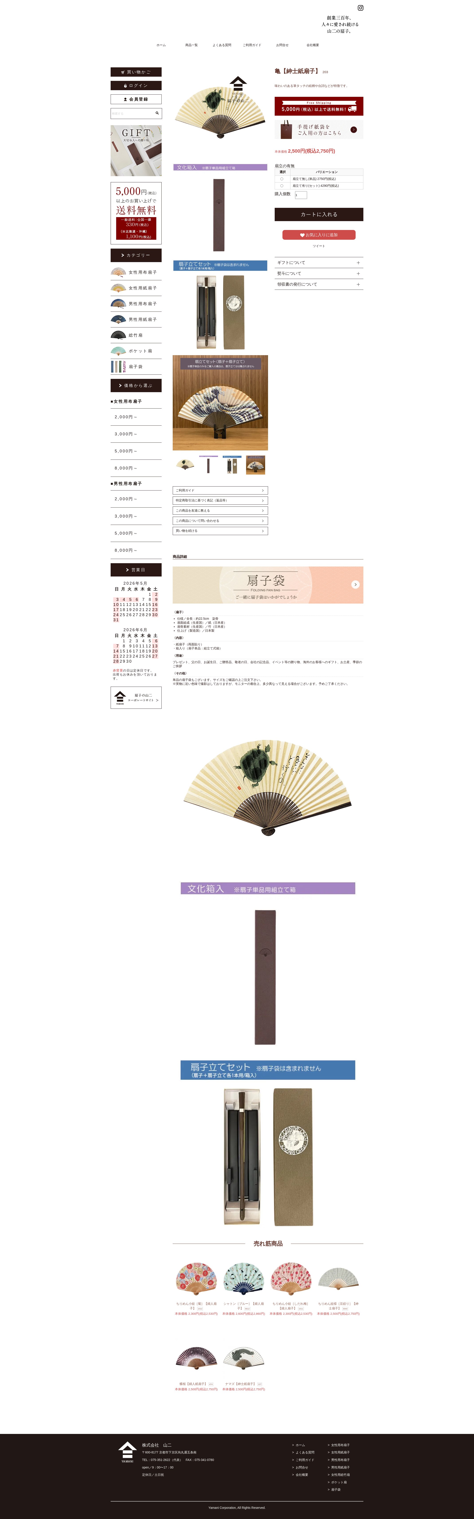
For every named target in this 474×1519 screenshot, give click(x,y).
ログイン (136, 85)
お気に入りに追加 (319, 235)
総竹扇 (136, 335)
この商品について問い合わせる (197, 520)
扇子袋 (136, 366)
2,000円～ (126, 417)
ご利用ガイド (252, 45)
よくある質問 (222, 45)
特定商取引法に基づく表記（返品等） (202, 500)
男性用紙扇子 (143, 319)
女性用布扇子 (143, 272)
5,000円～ (126, 451)
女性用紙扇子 (143, 288)
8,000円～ (126, 468)
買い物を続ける (187, 530)
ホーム (161, 45)
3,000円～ (126, 434)
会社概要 (313, 45)
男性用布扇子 (143, 304)
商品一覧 (191, 45)
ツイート (319, 246)
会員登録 (136, 99)
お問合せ (282, 45)
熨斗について (289, 273)
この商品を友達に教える (193, 510)
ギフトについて (291, 262)
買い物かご (136, 72)
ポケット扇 (141, 351)
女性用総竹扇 (340, 1474)
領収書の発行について (297, 284)
